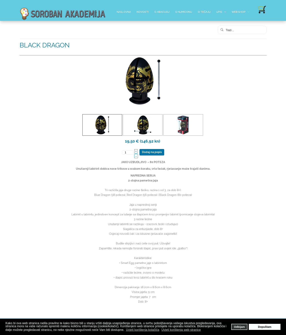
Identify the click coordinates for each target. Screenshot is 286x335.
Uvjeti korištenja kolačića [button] (142, 329)
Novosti (143, 11)
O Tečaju (204, 11)
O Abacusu (162, 11)
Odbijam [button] (239, 326)
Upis (219, 11)
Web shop (239, 11)
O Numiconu (183, 11)
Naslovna (124, 11)
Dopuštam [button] (264, 326)
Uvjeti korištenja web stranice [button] (181, 329)
